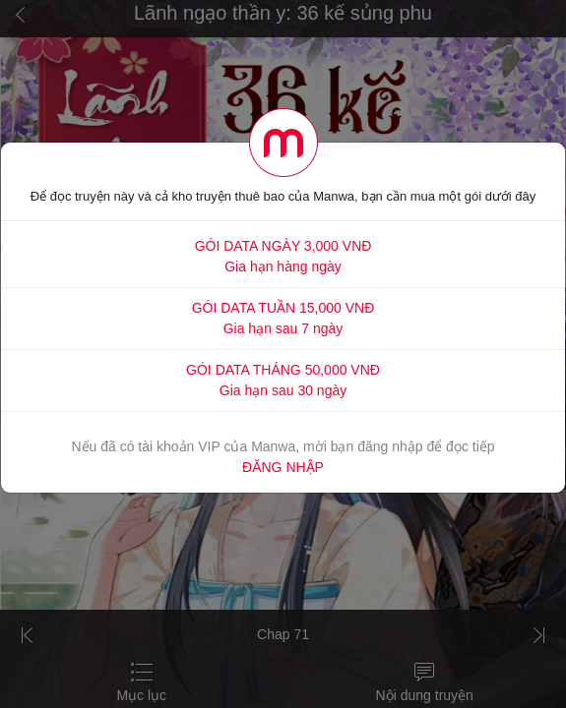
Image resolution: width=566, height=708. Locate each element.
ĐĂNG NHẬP (283, 467)
